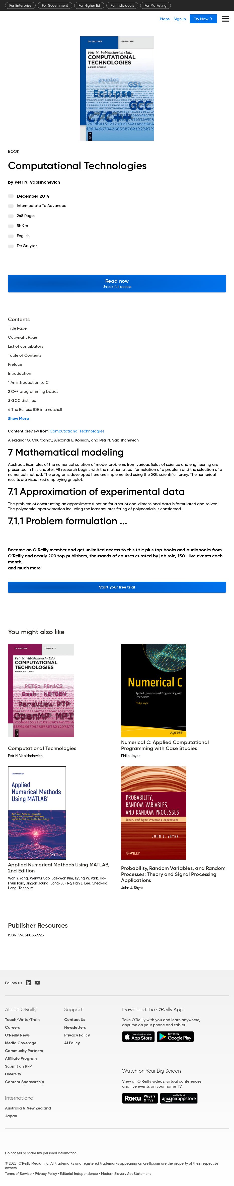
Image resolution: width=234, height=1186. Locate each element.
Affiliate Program (21, 1058)
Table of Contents (24, 355)
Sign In (180, 19)
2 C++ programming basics (33, 392)
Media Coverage (20, 1043)
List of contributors (25, 346)
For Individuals (122, 5)
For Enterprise (20, 5)
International (19, 1098)
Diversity (13, 1074)
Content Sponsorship (24, 1081)
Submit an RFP (18, 1066)
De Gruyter (27, 245)
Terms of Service (18, 1173)
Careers (12, 1027)
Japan (11, 1116)
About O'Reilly (21, 1009)
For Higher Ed (89, 5)
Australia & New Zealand (28, 1108)
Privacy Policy (77, 1035)
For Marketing (155, 5)
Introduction (19, 374)
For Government (55, 5)
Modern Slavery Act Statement (126, 1173)
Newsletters (75, 1027)
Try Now (203, 18)
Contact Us (74, 1019)
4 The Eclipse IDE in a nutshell (35, 410)
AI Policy (72, 1043)
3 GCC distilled (22, 401)
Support (73, 1009)
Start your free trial (117, 587)
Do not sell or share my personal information (40, 1153)
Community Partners (24, 1050)
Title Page (17, 328)
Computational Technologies (77, 431)
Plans (165, 19)
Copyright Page (22, 337)
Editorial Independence (79, 1173)
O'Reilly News (17, 1035)
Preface (15, 364)
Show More (18, 419)
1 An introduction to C (28, 383)
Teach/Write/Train (22, 1019)
